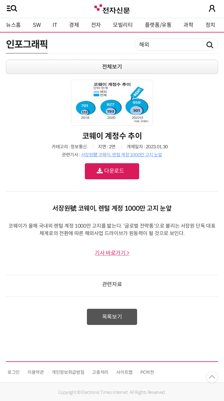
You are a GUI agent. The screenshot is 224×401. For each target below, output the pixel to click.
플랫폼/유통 (158, 25)
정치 (210, 25)
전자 (96, 25)
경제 (74, 25)
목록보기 (112, 317)
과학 (188, 25)
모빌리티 (123, 25)
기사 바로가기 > (112, 253)
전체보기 (112, 67)
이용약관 (35, 372)
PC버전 (147, 372)
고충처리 (100, 372)
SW (37, 25)
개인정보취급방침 (68, 372)
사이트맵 (124, 372)
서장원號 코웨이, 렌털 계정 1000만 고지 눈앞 (121, 155)
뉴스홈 (13, 25)
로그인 (13, 372)
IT (55, 25)
